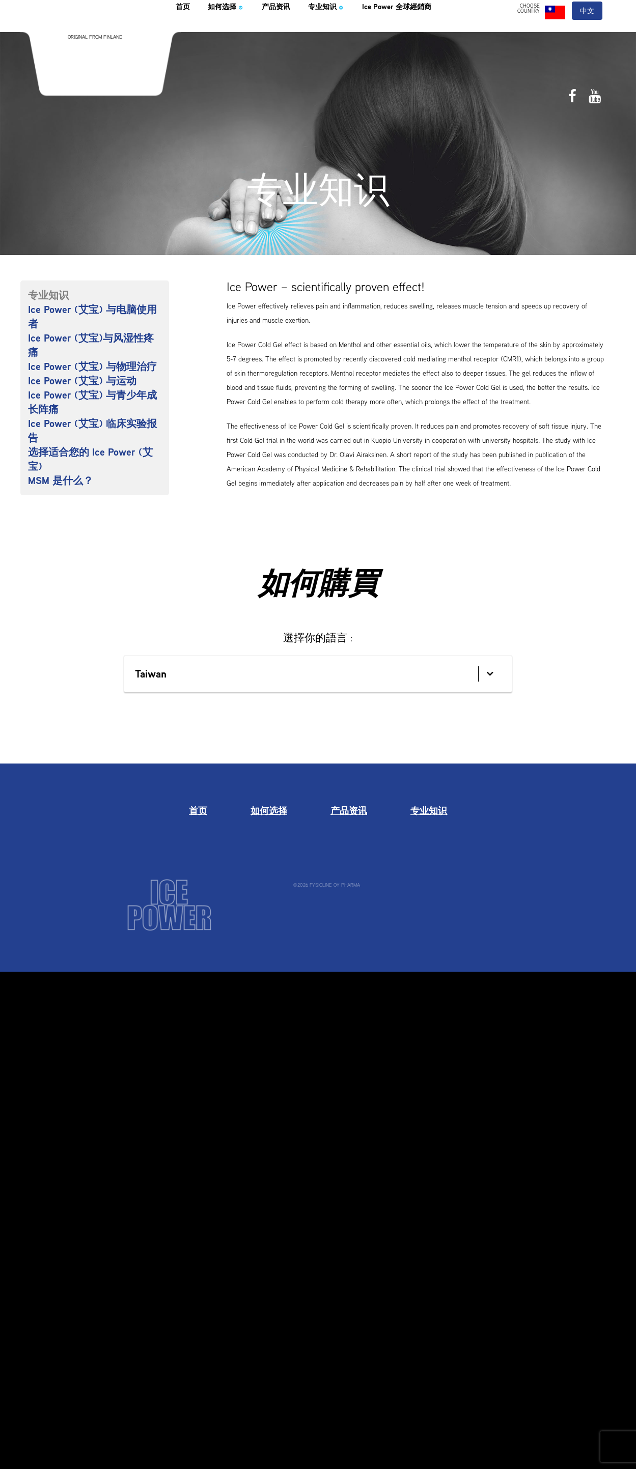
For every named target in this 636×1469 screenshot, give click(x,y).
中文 (587, 35)
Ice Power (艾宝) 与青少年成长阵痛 (92, 402)
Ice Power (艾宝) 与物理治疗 (92, 366)
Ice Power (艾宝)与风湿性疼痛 (91, 345)
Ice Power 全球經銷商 (457, 32)
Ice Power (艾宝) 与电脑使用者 (92, 316)
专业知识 (365, 32)
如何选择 (238, 32)
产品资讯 (302, 32)
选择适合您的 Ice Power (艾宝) (90, 459)
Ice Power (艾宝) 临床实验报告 (92, 430)
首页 (186, 32)
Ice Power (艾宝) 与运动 (82, 381)
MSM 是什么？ (60, 480)
